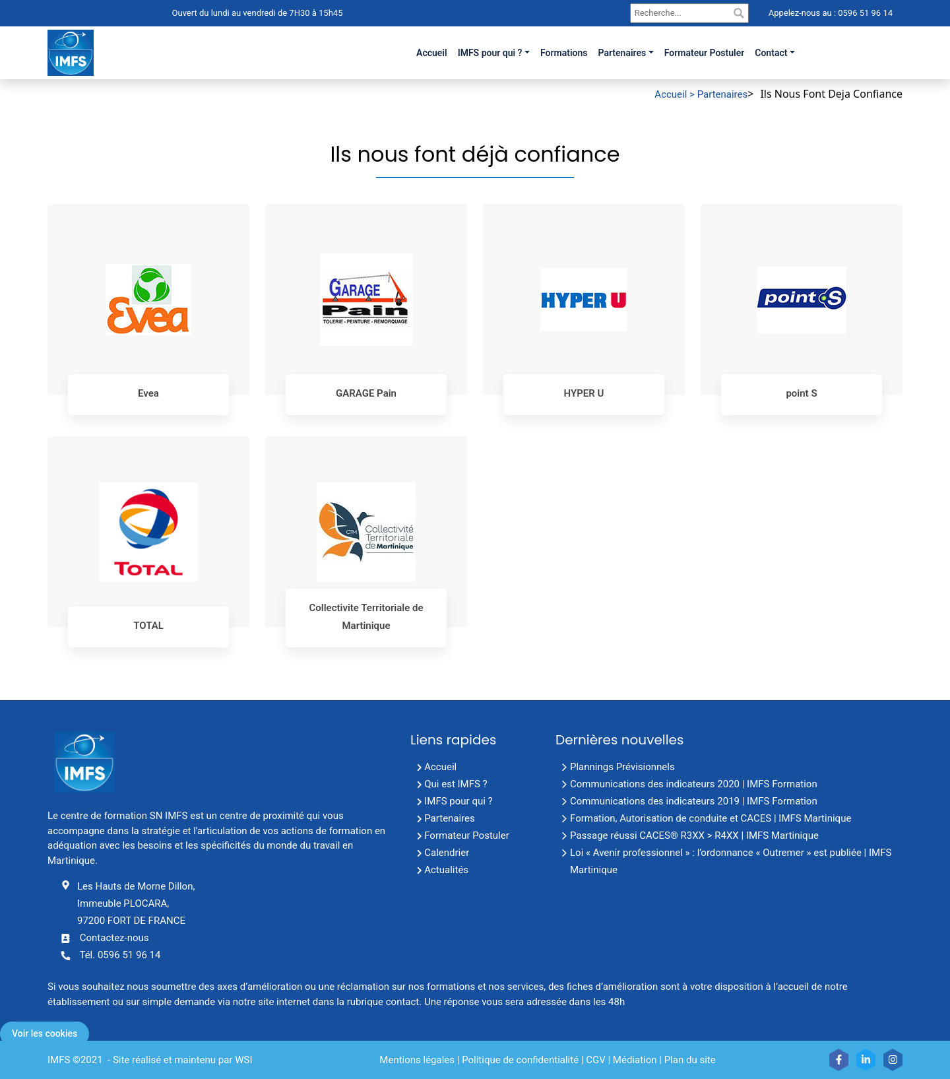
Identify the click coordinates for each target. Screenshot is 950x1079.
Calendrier (446, 853)
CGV (596, 1060)
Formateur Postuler (466, 835)
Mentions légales (417, 1060)
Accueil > (675, 94)
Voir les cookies (44, 1033)
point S (801, 393)
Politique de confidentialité (520, 1060)
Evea (148, 393)
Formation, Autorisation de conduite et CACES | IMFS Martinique (710, 818)
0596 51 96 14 (864, 13)
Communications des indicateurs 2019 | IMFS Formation (693, 801)
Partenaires (622, 53)
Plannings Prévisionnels (622, 767)
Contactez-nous (114, 938)
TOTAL (148, 626)
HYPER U (584, 393)
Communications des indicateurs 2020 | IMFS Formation (693, 784)
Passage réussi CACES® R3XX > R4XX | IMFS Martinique (694, 835)
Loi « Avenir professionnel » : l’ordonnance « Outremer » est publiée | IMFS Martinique (730, 861)
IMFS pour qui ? (490, 53)
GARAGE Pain (366, 393)
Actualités (446, 870)
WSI (243, 1060)
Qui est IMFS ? (455, 784)
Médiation (635, 1060)
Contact (771, 53)
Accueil (440, 767)
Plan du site (690, 1060)
